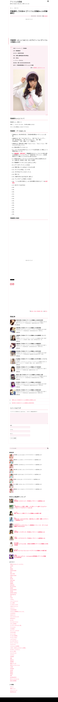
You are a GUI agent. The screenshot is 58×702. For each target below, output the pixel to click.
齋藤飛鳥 (16, 153)
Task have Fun (13, 594)
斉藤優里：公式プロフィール (39, 67)
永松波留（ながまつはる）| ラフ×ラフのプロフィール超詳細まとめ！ (27, 474)
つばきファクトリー (14, 606)
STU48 (11, 591)
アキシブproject (13, 623)
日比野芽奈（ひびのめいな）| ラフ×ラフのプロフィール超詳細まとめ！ (28, 464)
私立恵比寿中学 (13, 677)
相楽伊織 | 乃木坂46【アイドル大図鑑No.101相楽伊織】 (28, 327)
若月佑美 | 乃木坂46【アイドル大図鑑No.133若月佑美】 (28, 351)
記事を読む (18, 324)
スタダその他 (12, 632)
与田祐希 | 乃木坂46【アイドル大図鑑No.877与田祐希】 (28, 367)
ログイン (12, 686)
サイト (11, 433)
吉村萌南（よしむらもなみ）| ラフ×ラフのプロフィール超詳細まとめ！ (28, 454)
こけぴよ (12, 599)
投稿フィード (12, 688)
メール (11, 429)
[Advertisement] (29, 28)
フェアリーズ (12, 644)
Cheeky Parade (13, 570)
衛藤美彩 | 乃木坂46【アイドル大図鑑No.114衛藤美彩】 (28, 343)
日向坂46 (12, 668)
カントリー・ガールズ (14, 630)
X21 (11, 596)
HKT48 (11, 578)
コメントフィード (13, 690)
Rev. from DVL (13, 586)
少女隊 (11, 666)
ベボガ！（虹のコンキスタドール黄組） (18, 647)
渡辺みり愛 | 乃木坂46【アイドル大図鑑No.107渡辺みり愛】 (29, 374)
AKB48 (11, 568)
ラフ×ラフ (12, 654)
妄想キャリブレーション (15, 665)
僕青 (11, 658)
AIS (11, 567)
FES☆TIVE (12, 573)
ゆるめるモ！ (12, 618)
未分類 (11, 670)
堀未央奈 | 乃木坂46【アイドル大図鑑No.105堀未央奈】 (28, 390)
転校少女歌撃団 (13, 680)
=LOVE (11, 565)
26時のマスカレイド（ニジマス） (17, 564)
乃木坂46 (45, 16)
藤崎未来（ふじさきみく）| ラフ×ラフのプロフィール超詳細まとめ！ (27, 459)
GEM (11, 577)
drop (11, 572)
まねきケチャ (12, 614)
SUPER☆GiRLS (13, 592)
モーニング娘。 (13, 651)
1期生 (32, 311)
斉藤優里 (38, 311)
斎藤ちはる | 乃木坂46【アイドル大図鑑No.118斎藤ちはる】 (22, 400)
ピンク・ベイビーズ (14, 642)
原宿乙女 (12, 659)
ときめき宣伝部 (13, 609)
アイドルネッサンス (14, 621)
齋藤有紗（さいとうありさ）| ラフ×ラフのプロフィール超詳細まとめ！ (28, 489)
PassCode (12, 584)
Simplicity (32, 699)
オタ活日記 (12, 628)
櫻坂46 (11, 672)
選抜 (42, 311)
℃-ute (11, 597)
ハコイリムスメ (13, 639)
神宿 (11, 675)
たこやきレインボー (14, 604)
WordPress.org (13, 691)
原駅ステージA (13, 663)
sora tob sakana (13, 589)
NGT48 (11, 581)
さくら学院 (12, 602)
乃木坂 (35, 311)
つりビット (12, 608)
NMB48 (11, 583)
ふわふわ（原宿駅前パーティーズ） (17, 611)
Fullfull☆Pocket (13, 575)
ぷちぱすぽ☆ (12, 613)
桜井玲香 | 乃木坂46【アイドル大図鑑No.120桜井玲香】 (21, 403)
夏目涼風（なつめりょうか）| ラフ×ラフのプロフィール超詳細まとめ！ (28, 469)
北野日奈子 (22, 153)
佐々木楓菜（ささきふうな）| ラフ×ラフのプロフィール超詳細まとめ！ (28, 484)
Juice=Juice (12, 580)
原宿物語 (12, 661)
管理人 (46, 311)
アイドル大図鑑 (16, 2)
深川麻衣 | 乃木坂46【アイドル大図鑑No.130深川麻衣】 (28, 382)
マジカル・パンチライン (15, 649)
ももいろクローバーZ (14, 616)
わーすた (12, 620)
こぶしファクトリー (14, 601)
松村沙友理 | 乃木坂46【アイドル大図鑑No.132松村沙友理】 (29, 320)
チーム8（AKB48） (14, 635)
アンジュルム (12, 627)
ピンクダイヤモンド (14, 640)
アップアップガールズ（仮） (16, 625)
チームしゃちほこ (13, 637)
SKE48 (11, 588)
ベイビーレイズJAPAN (14, 646)
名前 (11, 425)
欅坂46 (11, 673)
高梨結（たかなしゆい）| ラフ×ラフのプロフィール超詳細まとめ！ (27, 479)
